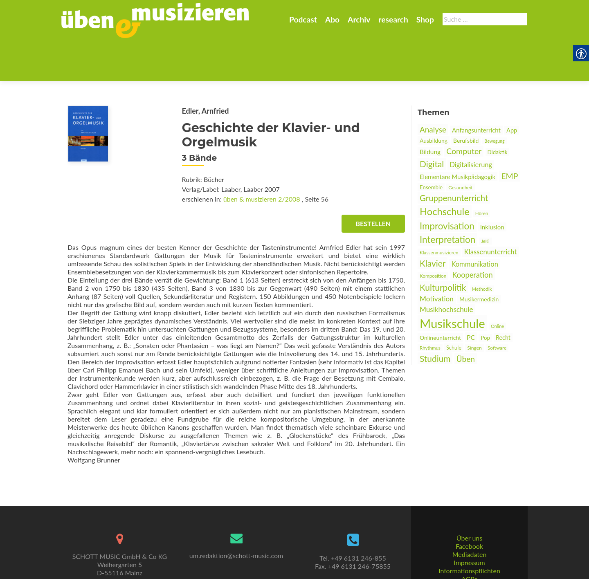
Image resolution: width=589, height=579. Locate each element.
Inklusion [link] (492, 187)
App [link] (511, 90)
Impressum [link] (469, 532)
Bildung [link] (430, 111)
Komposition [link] (433, 236)
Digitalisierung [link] (471, 125)
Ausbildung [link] (433, 100)
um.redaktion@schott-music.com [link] (236, 525)
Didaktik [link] (498, 112)
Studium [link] (435, 318)
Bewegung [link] (494, 100)
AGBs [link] (469, 548)
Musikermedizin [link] (479, 259)
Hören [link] (481, 173)
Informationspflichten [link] (469, 540)
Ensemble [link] (431, 147)
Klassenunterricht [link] (490, 211)
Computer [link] (463, 111)
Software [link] (497, 308)
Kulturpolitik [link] (443, 247)
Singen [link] (474, 308)
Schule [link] (453, 307)
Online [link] (497, 286)
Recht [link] (503, 297)
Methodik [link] (482, 248)
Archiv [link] (359, 19)
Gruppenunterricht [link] (454, 158)
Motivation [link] (437, 258)
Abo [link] (332, 19)
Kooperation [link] (472, 234)
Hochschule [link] (445, 171)
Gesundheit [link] (460, 147)
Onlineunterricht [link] (440, 297)
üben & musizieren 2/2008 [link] (261, 159)
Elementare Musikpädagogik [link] (457, 136)
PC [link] (471, 297)
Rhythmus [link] (430, 307)
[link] (155, 19)
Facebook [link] (469, 516)
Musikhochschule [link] (446, 269)
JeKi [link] (485, 201)
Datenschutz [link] (469, 557)
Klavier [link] (432, 223)
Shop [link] (425, 19)
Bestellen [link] (373, 183)
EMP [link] (509, 136)
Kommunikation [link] (474, 224)
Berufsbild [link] (466, 100)
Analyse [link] (433, 89)
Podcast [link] (303, 19)
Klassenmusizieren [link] (439, 212)
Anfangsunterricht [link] (476, 90)
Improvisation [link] (447, 185)
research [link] (393, 19)
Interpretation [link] (447, 199)
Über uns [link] (469, 508)
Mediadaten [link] (469, 524)
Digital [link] (432, 124)
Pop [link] (485, 297)
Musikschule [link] (452, 283)
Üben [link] (465, 318)
